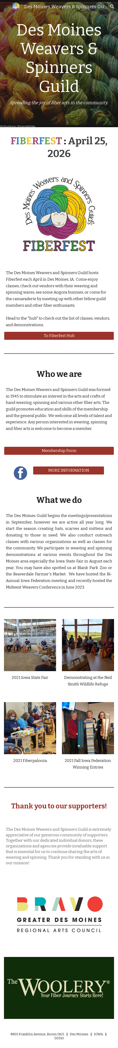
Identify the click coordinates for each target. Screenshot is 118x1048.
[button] (5, 6)
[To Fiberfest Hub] (59, 335)
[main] (59, 63)
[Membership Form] (59, 451)
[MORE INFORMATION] (68, 470)
